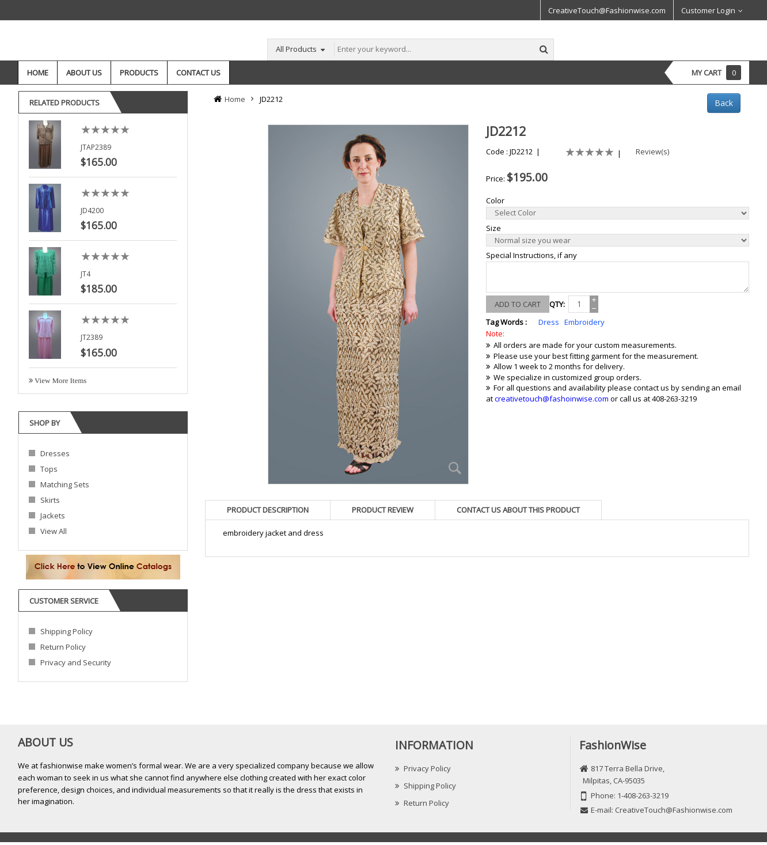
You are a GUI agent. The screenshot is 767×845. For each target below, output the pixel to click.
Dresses (55, 453)
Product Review (382, 510)
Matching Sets (64, 484)
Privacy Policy (423, 768)
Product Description (268, 510)
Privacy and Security (75, 662)
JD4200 (92, 210)
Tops (49, 469)
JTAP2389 (96, 147)
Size (493, 228)
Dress (548, 322)
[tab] (268, 510)
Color (495, 200)
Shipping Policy (66, 631)
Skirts (50, 500)
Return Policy (63, 647)
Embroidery (584, 322)
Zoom (455, 468)
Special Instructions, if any (531, 255)
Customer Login (708, 10)
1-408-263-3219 (643, 795)
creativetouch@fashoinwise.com (552, 398)
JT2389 (91, 337)
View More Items (59, 380)
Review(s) (650, 151)
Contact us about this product (518, 510)
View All (53, 531)
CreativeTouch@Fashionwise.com (607, 10)
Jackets (52, 515)
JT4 (85, 274)
